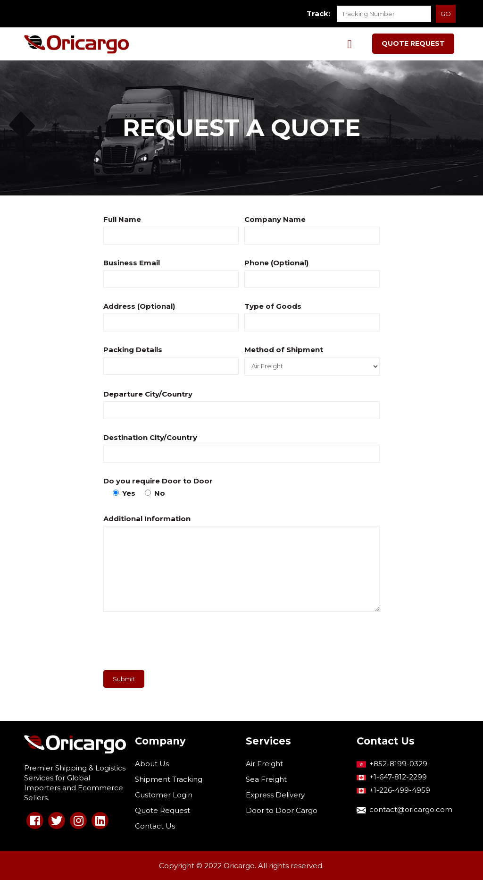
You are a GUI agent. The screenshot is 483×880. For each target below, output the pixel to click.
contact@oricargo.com (410, 809)
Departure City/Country (147, 393)
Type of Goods (272, 306)
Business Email (131, 262)
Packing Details (132, 349)
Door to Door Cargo (281, 810)
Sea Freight (266, 779)
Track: (318, 13)
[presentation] (175, 644)
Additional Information (147, 518)
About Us (152, 763)
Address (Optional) (139, 306)
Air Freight (264, 763)
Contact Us (155, 825)
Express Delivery (275, 794)
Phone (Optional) (276, 262)
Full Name (122, 219)
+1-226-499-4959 (399, 790)
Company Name (275, 219)
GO (446, 13)
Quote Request (162, 810)
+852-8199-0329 (398, 763)
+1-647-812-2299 (398, 776)
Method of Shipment (283, 349)
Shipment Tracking (168, 779)
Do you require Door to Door (158, 480)
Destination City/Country (150, 437)
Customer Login (163, 794)
